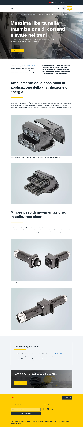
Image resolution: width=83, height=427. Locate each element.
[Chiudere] (70, 2)
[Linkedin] (44, 409)
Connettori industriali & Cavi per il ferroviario (25, 14)
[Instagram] (47, 409)
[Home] (12, 14)
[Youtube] (51, 409)
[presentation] (62, 2)
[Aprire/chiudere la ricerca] (58, 8)
